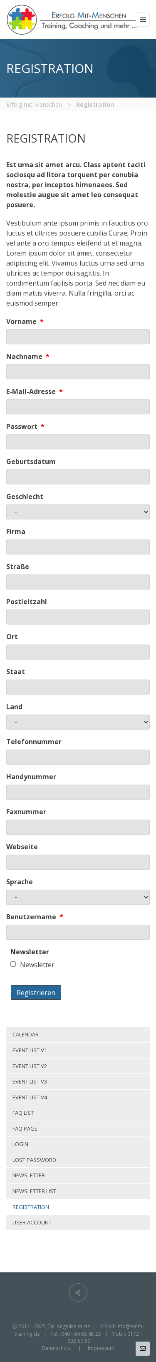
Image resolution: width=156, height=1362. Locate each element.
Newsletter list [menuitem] (34, 1191)
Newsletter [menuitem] (28, 1175)
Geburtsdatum (31, 461)
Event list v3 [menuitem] (29, 1081)
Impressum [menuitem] (101, 1348)
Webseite (22, 846)
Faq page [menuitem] (24, 1128)
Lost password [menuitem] (34, 1160)
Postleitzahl (26, 601)
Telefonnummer (34, 741)
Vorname (25, 321)
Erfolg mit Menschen (34, 104)
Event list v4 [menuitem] (29, 1097)
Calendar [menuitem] (25, 1034)
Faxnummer (26, 811)
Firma (15, 531)
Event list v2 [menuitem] (29, 1066)
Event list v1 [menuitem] (29, 1050)
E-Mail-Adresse (34, 391)
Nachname (28, 356)
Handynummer (31, 776)
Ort (12, 636)
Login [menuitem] (20, 1144)
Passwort (25, 426)
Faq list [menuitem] (23, 1112)
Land (14, 706)
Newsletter (37, 964)
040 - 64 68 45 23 (81, 1333)
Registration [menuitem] (30, 1207)
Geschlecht (24, 496)
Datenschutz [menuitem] (56, 1348)
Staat (15, 671)
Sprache (19, 881)
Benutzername (34, 916)
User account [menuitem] (32, 1222)
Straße (17, 566)
